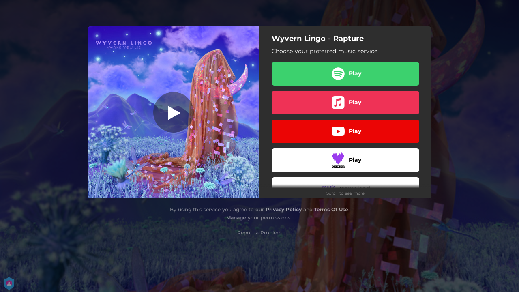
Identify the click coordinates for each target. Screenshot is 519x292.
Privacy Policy (284, 209)
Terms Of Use (331, 209)
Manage (236, 218)
